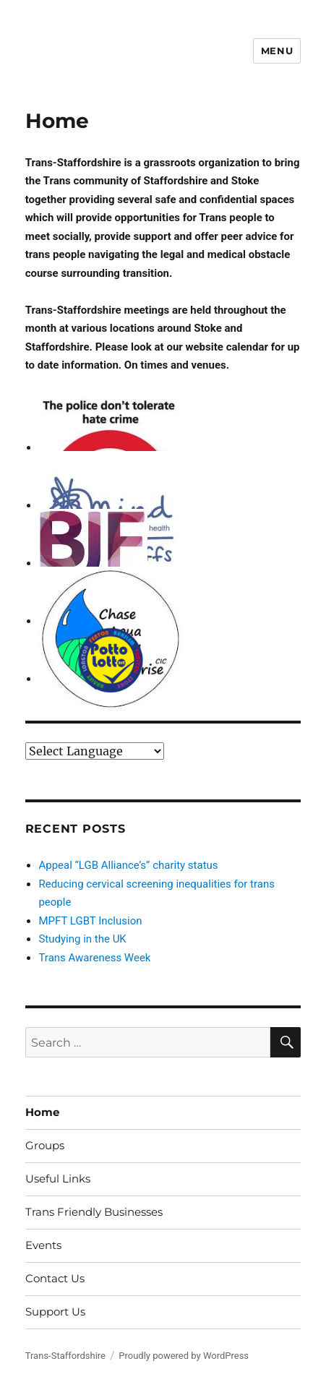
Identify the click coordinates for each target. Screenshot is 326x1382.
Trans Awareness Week (94, 957)
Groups (44, 1145)
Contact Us (55, 1278)
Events (43, 1245)
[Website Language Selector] (94, 751)
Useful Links (57, 1178)
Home (42, 1112)
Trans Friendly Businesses (94, 1212)
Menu (277, 50)
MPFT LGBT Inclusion (90, 920)
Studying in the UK (82, 938)
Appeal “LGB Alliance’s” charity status (128, 865)
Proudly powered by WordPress (184, 1355)
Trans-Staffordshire (65, 1355)
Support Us (55, 1311)
